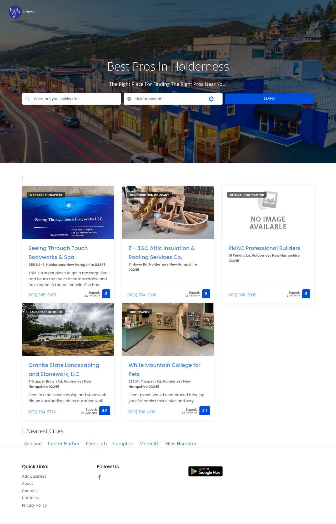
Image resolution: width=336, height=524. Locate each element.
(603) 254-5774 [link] (41, 412)
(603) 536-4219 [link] (141, 412)
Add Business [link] (34, 476)
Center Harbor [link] (64, 443)
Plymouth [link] (96, 443)
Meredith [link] (149, 443)
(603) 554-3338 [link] (141, 295)
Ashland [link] (33, 443)
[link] (21, 11)
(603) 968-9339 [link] (242, 295)
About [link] (27, 483)
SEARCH (269, 98)
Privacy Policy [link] (34, 505)
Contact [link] (29, 490)
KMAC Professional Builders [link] (264, 248)
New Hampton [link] (182, 443)
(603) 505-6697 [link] (42, 295)
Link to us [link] (30, 498)
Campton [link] (123, 443)
